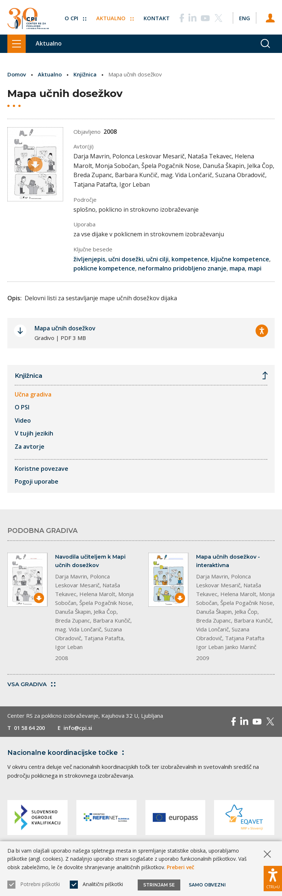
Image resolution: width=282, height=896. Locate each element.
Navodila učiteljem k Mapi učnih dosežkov (91, 561)
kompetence (189, 259)
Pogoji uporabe (36, 482)
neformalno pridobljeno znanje (182, 268)
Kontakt (155, 15)
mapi (254, 268)
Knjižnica (86, 74)
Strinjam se (159, 885)
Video (23, 420)
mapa (237, 268)
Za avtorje (29, 447)
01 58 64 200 (31, 728)
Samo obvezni (207, 885)
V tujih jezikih (34, 434)
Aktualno (114, 15)
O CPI (74, 15)
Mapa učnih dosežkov (65, 328)
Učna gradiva (33, 394)
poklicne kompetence (104, 268)
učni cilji (157, 259)
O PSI (22, 408)
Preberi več (180, 867)
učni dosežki (125, 259)
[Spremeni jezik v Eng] (243, 15)
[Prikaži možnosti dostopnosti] (273, 877)
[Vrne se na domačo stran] (28, 17)
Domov (17, 74)
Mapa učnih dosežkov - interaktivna (228, 561)
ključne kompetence (240, 259)
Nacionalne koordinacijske (67, 754)
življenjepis (89, 259)
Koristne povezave (41, 469)
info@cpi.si (82, 728)
